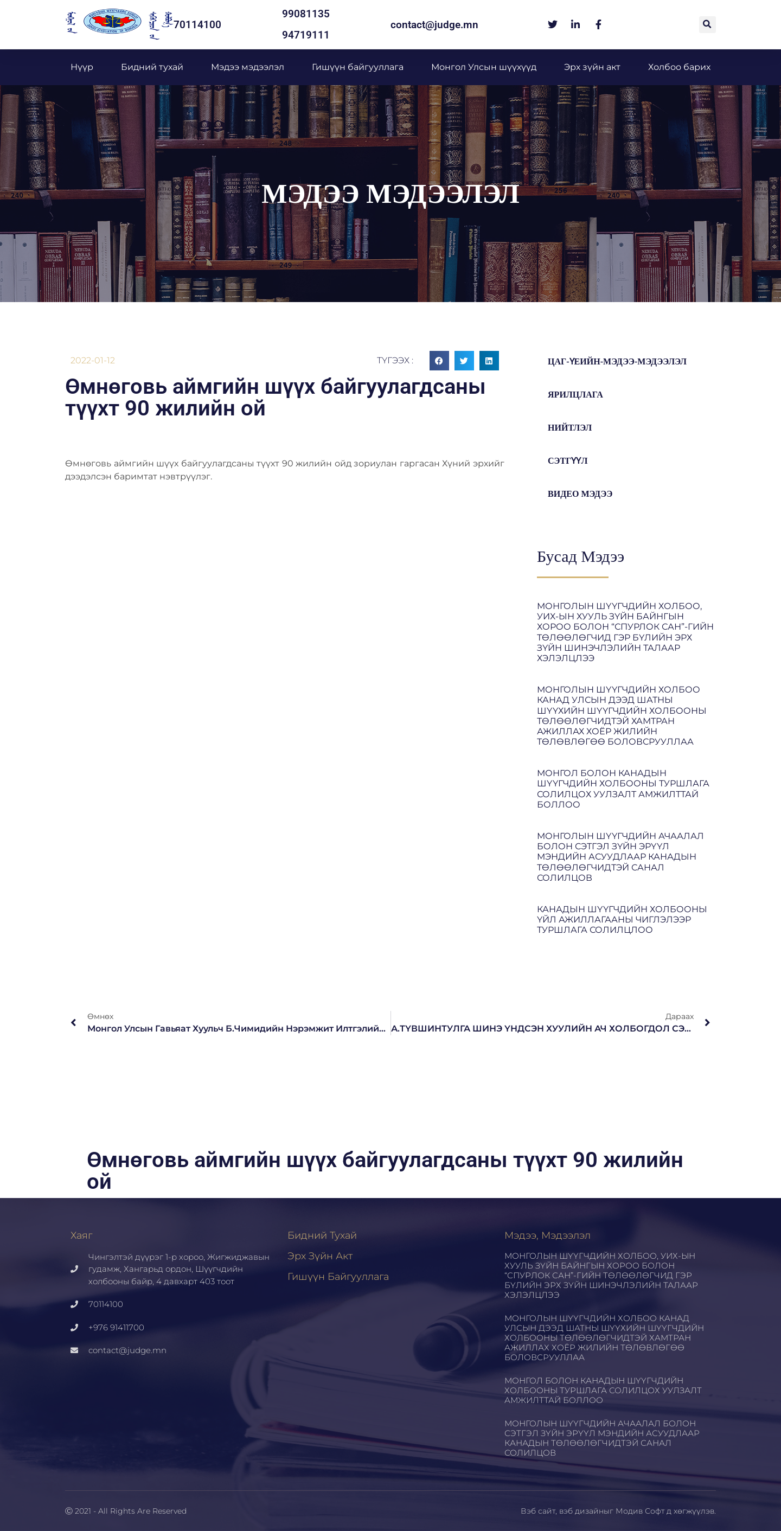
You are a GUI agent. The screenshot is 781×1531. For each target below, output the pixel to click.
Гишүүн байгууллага (358, 67)
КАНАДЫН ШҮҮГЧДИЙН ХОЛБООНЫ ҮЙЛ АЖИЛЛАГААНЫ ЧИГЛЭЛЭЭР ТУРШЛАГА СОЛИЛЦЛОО (622, 919)
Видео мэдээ (582, 494)
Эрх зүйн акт (592, 67)
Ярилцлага (577, 394)
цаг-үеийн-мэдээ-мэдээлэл (621, 361)
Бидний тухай (152, 67)
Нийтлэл (571, 427)
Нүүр (82, 67)
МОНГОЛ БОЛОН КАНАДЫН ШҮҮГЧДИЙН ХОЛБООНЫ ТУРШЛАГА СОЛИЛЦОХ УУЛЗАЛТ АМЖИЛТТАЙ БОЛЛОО (623, 789)
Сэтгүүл (569, 461)
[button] (707, 24)
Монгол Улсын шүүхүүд (483, 67)
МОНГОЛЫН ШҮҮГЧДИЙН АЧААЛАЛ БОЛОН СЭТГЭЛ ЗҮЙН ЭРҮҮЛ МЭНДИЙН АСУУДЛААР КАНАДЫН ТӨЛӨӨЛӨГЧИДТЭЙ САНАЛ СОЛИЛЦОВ (620, 857)
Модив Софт (640, 1511)
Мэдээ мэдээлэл (247, 67)
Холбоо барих (679, 67)
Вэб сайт (538, 1511)
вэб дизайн (581, 1511)
